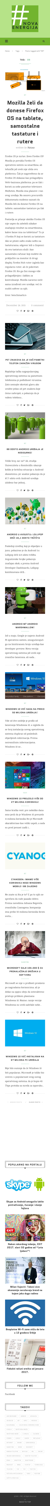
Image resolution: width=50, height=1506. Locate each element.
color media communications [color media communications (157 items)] (29, 1425)
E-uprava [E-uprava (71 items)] (26, 1434)
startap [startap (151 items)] (27, 1465)
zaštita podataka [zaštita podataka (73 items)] (13, 1478)
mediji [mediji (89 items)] (20, 1447)
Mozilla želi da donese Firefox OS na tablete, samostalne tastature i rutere (25, 122)
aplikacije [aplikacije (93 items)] (10, 1421)
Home (7, 51)
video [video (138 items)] (28, 1474)
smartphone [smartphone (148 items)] (29, 1460)
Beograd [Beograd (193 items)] (34, 1421)
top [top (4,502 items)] (24, 1469)
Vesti (25, 793)
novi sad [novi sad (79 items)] (24, 1452)
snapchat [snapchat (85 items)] (10, 1465)
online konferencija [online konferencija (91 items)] (14, 1456)
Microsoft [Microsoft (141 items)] (29, 1447)
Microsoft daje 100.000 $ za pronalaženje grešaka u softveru (25, 971)
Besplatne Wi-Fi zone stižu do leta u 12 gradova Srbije (25, 1331)
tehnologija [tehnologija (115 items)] (38, 1465)
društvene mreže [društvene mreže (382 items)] (13, 1434)
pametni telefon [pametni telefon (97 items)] (31, 1456)
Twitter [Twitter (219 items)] (33, 1469)
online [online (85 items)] (40, 1452)
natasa (30, 148)
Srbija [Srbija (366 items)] (19, 1465)
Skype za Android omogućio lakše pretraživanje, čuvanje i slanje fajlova (25, 1205)
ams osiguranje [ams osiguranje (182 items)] (12, 1416)
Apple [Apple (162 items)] (25, 1421)
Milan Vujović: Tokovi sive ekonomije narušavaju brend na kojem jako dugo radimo (25, 1290)
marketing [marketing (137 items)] (10, 1447)
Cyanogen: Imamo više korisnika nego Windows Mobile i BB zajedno (25, 883)
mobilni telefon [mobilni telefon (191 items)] (12, 1452)
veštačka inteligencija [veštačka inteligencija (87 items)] (15, 1474)
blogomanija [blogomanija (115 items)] (11, 1425)
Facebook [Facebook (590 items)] (36, 1434)
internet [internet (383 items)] (10, 1443)
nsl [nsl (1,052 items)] (33, 1452)
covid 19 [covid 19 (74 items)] (9, 1430)
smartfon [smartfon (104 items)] (17, 1460)
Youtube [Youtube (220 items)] (37, 1474)
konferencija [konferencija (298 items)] (30, 1443)
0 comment (37, 305)
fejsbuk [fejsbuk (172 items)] (9, 1438)
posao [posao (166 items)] (8, 1460)
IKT (25, 95)
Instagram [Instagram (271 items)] (36, 1438)
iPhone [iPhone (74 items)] (19, 1443)
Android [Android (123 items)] (23, 1416)
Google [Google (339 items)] (18, 1438)
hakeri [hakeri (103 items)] (27, 1438)
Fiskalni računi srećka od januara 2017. (25, 1370)
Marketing (25, 962)
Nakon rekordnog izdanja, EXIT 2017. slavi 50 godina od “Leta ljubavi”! (25, 1248)
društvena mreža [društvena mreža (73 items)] (22, 1430)
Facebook (10, 1394)
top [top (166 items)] (18, 1469)
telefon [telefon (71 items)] (9, 1469)
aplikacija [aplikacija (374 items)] (33, 1416)
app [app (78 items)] (18, 1421)
